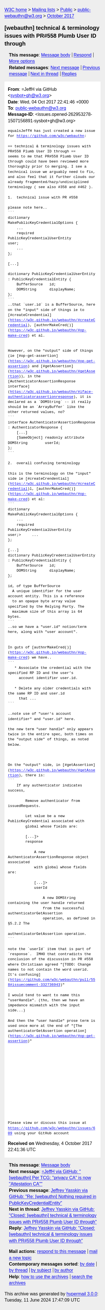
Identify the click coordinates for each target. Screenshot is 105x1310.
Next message (65, 67)
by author (63, 1270)
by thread (18, 1270)
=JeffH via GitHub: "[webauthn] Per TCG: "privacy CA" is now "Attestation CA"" (50, 1178)
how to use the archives (44, 1276)
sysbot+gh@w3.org (29, 95)
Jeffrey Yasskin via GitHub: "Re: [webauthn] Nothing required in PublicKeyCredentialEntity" (52, 1196)
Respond (83, 55)
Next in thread (45, 73)
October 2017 (60, 15)
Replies (69, 73)
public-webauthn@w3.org (40, 108)
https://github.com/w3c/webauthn (50, 136)
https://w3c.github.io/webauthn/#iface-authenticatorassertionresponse (50, 394)
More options (22, 61)
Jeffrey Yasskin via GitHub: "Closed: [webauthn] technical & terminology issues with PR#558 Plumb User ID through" (53, 1215)
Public (66, 9)
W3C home (15, 9)
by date (87, 1264)
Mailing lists (43, 9)
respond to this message (61, 1251)
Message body (55, 55)
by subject (41, 1270)
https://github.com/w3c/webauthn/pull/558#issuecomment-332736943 (51, 982)
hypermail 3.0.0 (81, 1293)
